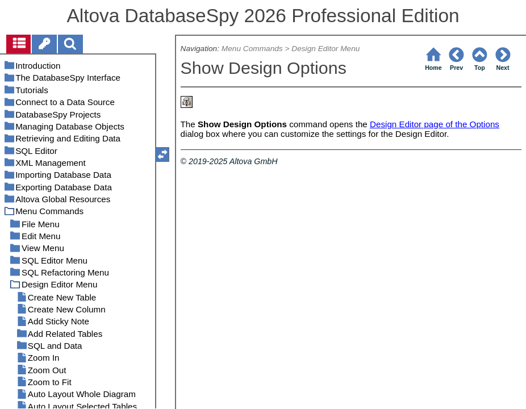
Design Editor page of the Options (434, 124)
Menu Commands (252, 48)
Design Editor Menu (325, 48)
